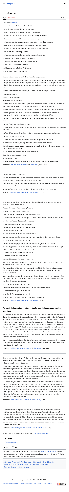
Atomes (14, 22)
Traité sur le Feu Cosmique (19, 165)
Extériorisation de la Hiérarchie (20, 348)
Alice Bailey (34, 165)
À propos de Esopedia (25, 483)
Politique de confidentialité (10, 483)
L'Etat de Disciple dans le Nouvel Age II (23, 428)
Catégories (7, 462)
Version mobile (48, 483)
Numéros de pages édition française (16, 467)
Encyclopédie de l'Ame (41, 433)
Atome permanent (11, 442)
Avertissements (38, 483)
